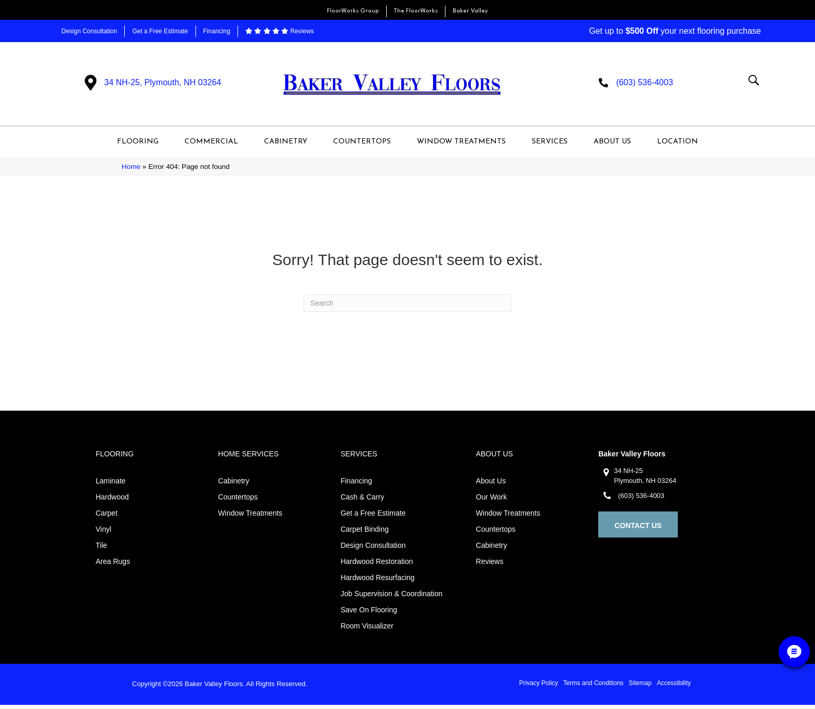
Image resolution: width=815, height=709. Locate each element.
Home (131, 171)
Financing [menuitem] (216, 31)
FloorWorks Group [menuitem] (353, 11)
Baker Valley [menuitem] (470, 11)
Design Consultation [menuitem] (89, 31)
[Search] (407, 307)
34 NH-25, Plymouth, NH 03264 (162, 84)
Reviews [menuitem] (279, 31)
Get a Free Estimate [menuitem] (160, 31)
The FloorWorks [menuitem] (416, 11)
